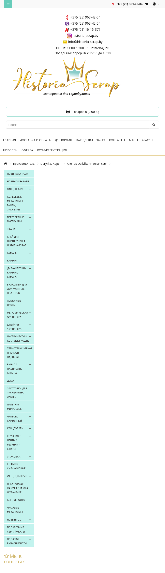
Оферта (27, 150)
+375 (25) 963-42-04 (126, 4)
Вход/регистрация (52, 150)
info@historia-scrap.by (85, 41)
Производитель (24, 164)
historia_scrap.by (85, 35)
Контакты (117, 140)
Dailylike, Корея (50, 164)
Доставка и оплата (35, 140)
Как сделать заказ (90, 140)
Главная (9, 140)
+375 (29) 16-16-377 (85, 29)
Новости (10, 150)
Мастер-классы (141, 140)
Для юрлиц (63, 140)
